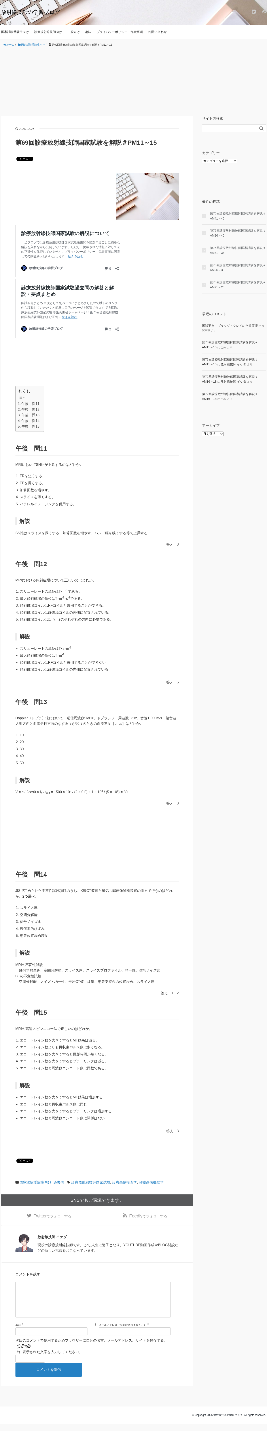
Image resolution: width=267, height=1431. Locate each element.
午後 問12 (30, 409)
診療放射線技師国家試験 (90, 1182)
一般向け (73, 32)
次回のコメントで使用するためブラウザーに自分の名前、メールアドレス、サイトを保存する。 (91, 1347)
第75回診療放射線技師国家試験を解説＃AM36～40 (238, 233)
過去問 (58, 1182)
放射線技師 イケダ (233, 364)
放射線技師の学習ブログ (30, 12)
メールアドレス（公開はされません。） (122, 1332)
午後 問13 (30, 415)
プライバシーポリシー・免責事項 (120, 32)
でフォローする (53, 1215)
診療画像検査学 (124, 1182)
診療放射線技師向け (48, 32)
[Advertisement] (133, 81)
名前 (18, 1332)
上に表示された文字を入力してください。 (49, 1359)
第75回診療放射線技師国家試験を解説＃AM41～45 (238, 216)
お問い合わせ (157, 32)
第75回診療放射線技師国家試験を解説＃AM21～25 (238, 284)
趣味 (88, 32)
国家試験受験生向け (15, 32)
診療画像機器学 (151, 1182)
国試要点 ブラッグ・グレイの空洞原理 (230, 326)
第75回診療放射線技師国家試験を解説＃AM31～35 (238, 250)
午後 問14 (30, 421)
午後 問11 (30, 404)
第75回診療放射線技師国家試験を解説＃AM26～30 (238, 267)
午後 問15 (30, 426)
